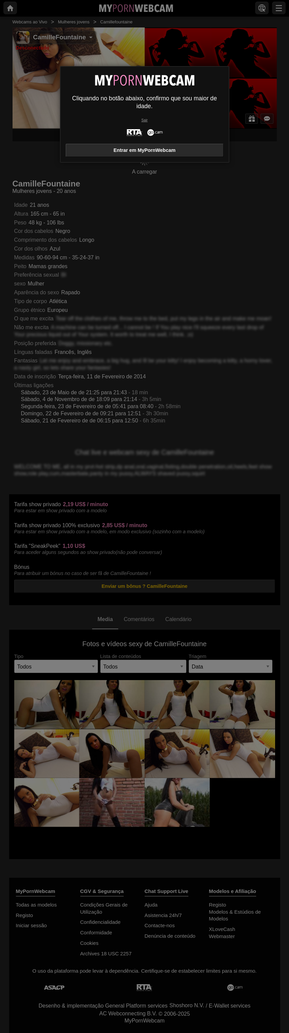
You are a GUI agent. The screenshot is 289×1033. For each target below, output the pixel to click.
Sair (144, 120)
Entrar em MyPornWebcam (144, 150)
